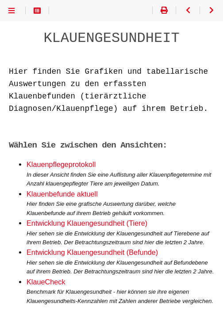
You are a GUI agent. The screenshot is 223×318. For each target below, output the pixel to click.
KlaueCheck (46, 282)
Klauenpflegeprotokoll (61, 164)
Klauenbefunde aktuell (62, 194)
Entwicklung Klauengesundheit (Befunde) (92, 252)
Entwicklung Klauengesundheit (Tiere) (87, 223)
